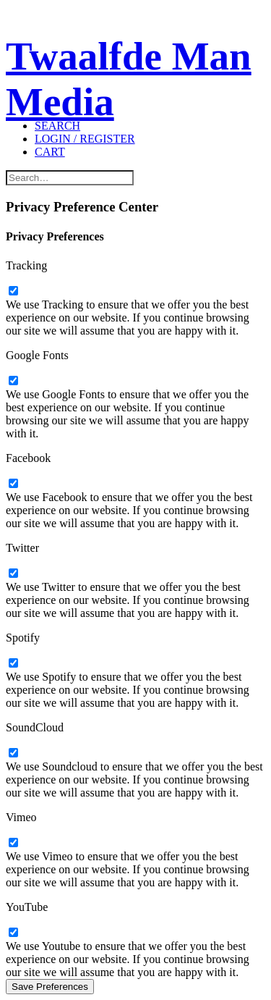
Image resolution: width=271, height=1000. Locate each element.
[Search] (57, 125)
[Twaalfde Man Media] (135, 47)
